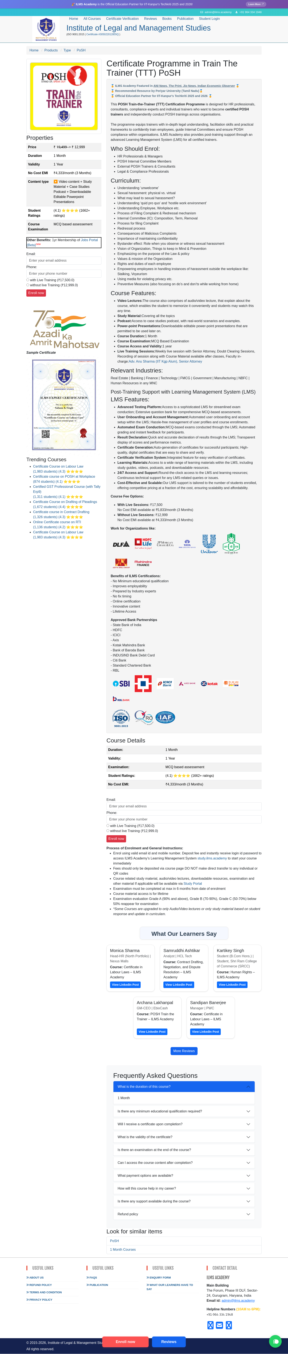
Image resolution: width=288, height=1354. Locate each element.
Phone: (31, 267)
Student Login (209, 19)
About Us (35, 1277)
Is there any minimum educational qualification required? (160, 1111)
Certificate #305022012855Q (103, 34)
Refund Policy (39, 1285)
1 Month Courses (123, 1250)
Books (167, 19)
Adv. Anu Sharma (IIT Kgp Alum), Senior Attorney (165, 362)
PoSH (114, 1241)
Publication (97, 1285)
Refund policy (128, 1214)
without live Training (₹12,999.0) (54, 285)
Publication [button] (185, 19)
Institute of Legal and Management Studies (138, 28)
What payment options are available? (145, 1176)
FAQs (91, 1277)
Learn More (255, 4)
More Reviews (184, 1051)
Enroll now (125, 1342)
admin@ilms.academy (238, 1301)
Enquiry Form (159, 1277)
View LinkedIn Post (125, 985)
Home (73, 19)
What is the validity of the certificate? (145, 1137)
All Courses (92, 19)
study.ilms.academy (212, 858)
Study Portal (193, 884)
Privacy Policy (39, 1300)
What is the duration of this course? (144, 1087)
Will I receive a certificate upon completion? (150, 1124)
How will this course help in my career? (147, 1189)
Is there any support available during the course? (154, 1201)
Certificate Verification (122, 19)
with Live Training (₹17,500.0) (52, 280)
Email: (31, 254)
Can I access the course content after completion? (155, 1163)
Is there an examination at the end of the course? (154, 1150)
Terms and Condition (44, 1292)
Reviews (150, 19)
